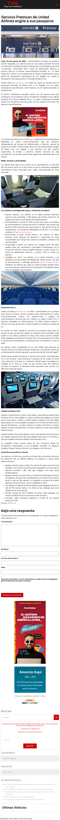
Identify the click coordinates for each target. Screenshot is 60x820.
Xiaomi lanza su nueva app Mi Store (19, 797)
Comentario (7, 522)
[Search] (56, 717)
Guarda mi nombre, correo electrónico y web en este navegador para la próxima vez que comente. (29, 580)
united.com (12, 503)
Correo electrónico (10, 559)
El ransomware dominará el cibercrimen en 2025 (24, 799)
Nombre (5, 549)
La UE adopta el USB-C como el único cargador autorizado (29, 789)
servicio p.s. (20, 83)
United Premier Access (49, 262)
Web (3, 568)
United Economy (24, 232)
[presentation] (15, 588)
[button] (57, 4)
